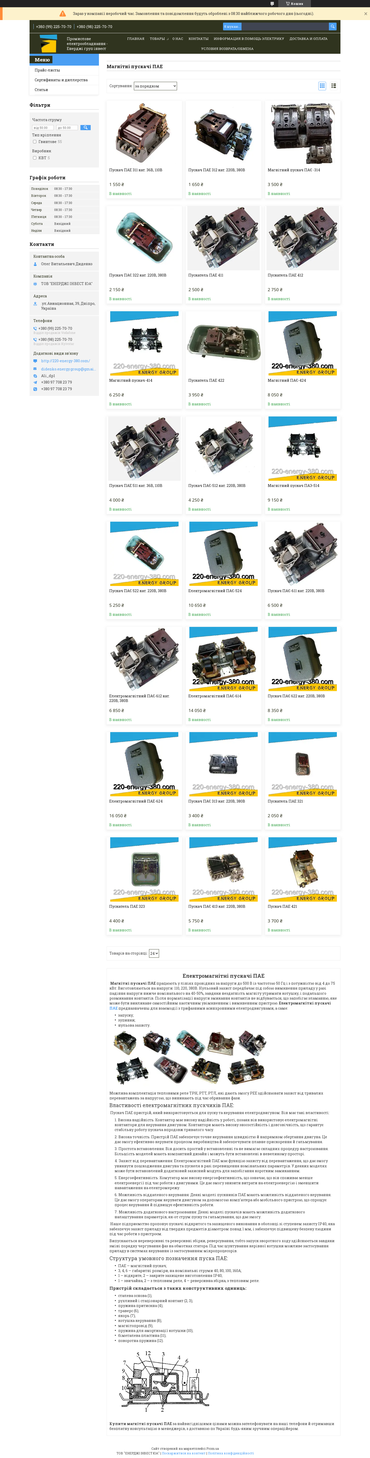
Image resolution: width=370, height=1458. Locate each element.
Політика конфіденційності (231, 1453)
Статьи (41, 89)
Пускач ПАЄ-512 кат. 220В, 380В (217, 485)
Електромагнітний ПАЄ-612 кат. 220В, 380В (139, 698)
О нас (177, 38)
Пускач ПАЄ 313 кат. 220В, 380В (216, 801)
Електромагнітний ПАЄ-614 (214, 696)
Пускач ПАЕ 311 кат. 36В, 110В (135, 170)
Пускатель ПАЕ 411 (205, 275)
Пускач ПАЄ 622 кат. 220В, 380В (296, 696)
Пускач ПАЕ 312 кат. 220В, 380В (216, 170)
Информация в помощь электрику (249, 38)
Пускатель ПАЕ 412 (285, 275)
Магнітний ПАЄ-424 (287, 380)
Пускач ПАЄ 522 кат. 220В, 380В (137, 591)
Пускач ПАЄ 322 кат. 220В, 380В (137, 275)
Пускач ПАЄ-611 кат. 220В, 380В (296, 591)
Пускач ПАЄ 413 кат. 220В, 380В (216, 906)
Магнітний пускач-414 (130, 380)
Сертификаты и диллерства (61, 79)
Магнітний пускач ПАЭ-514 (293, 485)
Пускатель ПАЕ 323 (127, 906)
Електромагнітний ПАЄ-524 (215, 591)
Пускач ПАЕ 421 (282, 906)
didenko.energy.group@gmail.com (68, 369)
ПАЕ (113, 1008)
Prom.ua (212, 1448)
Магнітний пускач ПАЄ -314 (294, 170)
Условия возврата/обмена (227, 48)
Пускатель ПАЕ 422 (206, 380)
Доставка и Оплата (309, 38)
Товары (157, 38)
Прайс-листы (47, 70)
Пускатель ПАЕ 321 (285, 801)
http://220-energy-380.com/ (65, 361)
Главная (135, 38)
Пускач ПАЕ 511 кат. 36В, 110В (135, 485)
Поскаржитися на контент (184, 1453)
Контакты (198, 38)
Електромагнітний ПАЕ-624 (136, 801)
